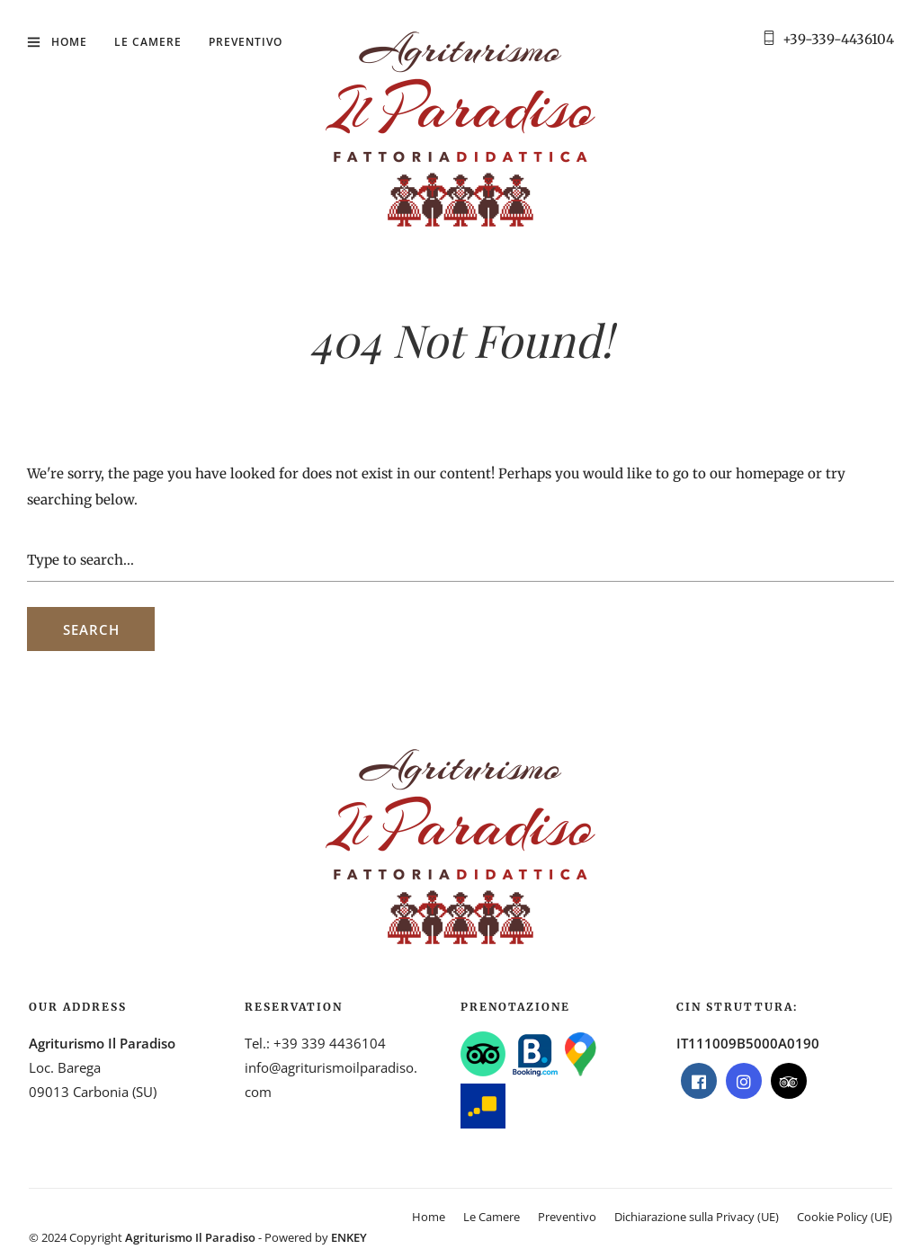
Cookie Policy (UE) (844, 1217)
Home (69, 41)
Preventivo (245, 41)
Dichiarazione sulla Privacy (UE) (696, 1217)
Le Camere (148, 41)
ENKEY (349, 1237)
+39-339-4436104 (838, 39)
